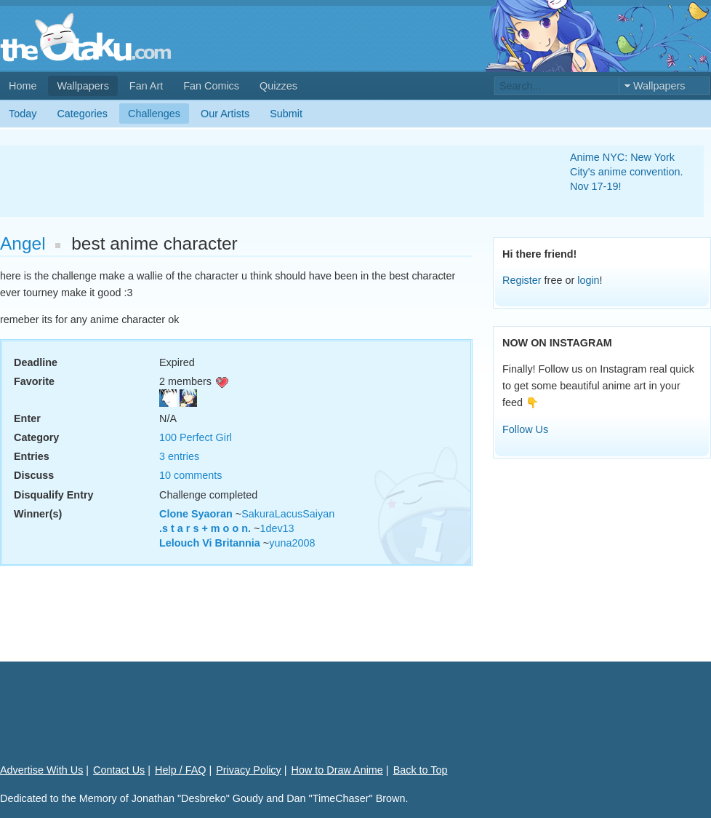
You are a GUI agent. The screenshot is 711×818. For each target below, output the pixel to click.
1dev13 (277, 528)
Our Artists (225, 113)
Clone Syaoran (196, 514)
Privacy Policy (248, 770)
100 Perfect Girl (195, 437)
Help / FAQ (180, 770)
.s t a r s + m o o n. (205, 528)
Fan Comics (211, 86)
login (588, 280)
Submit (286, 113)
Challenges (154, 113)
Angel (23, 243)
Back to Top (420, 770)
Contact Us (119, 770)
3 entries (179, 456)
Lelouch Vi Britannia (209, 543)
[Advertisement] (267, 181)
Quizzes (278, 86)
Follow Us (525, 429)
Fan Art (146, 86)
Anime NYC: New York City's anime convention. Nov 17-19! (626, 171)
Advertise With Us (41, 770)
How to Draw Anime (337, 770)
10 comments (190, 475)
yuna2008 (292, 543)
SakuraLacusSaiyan (287, 514)
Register (522, 280)
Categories (82, 113)
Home (22, 86)
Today (22, 113)
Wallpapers (82, 86)
